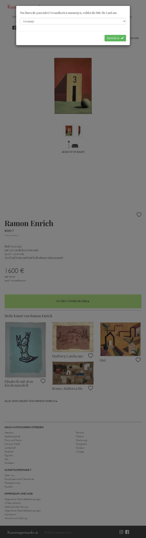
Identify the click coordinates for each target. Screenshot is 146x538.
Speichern (115, 38)
